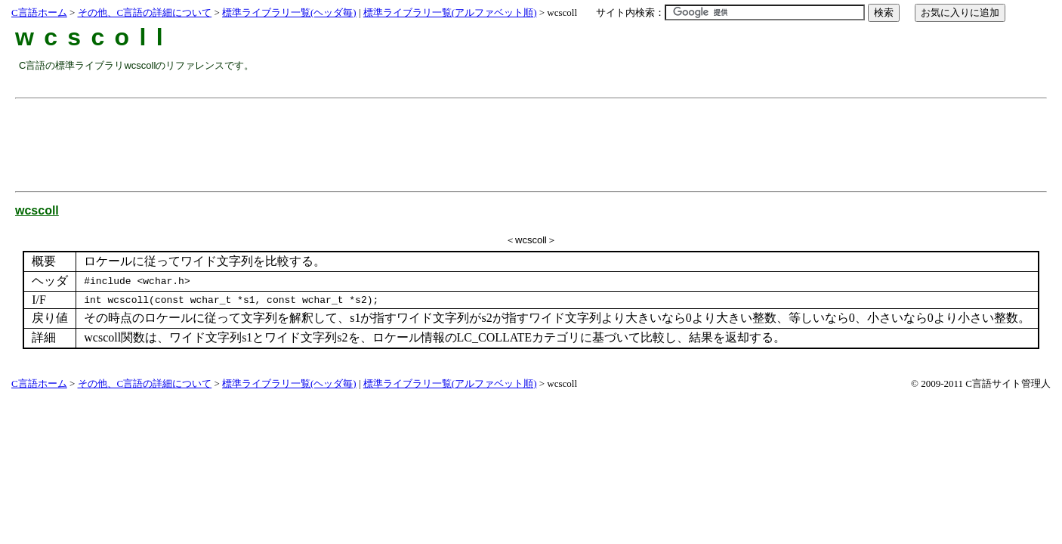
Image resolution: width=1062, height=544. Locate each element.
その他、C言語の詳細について (145, 12)
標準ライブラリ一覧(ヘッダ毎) (289, 12)
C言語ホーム (39, 12)
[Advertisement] (294, 139)
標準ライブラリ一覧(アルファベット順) (450, 12)
